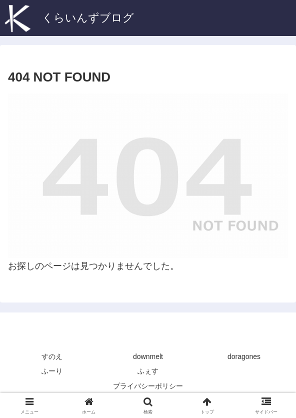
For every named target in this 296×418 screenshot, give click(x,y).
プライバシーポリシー (148, 386)
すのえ (52, 356)
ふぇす (148, 371)
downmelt (148, 356)
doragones (244, 356)
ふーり (52, 371)
